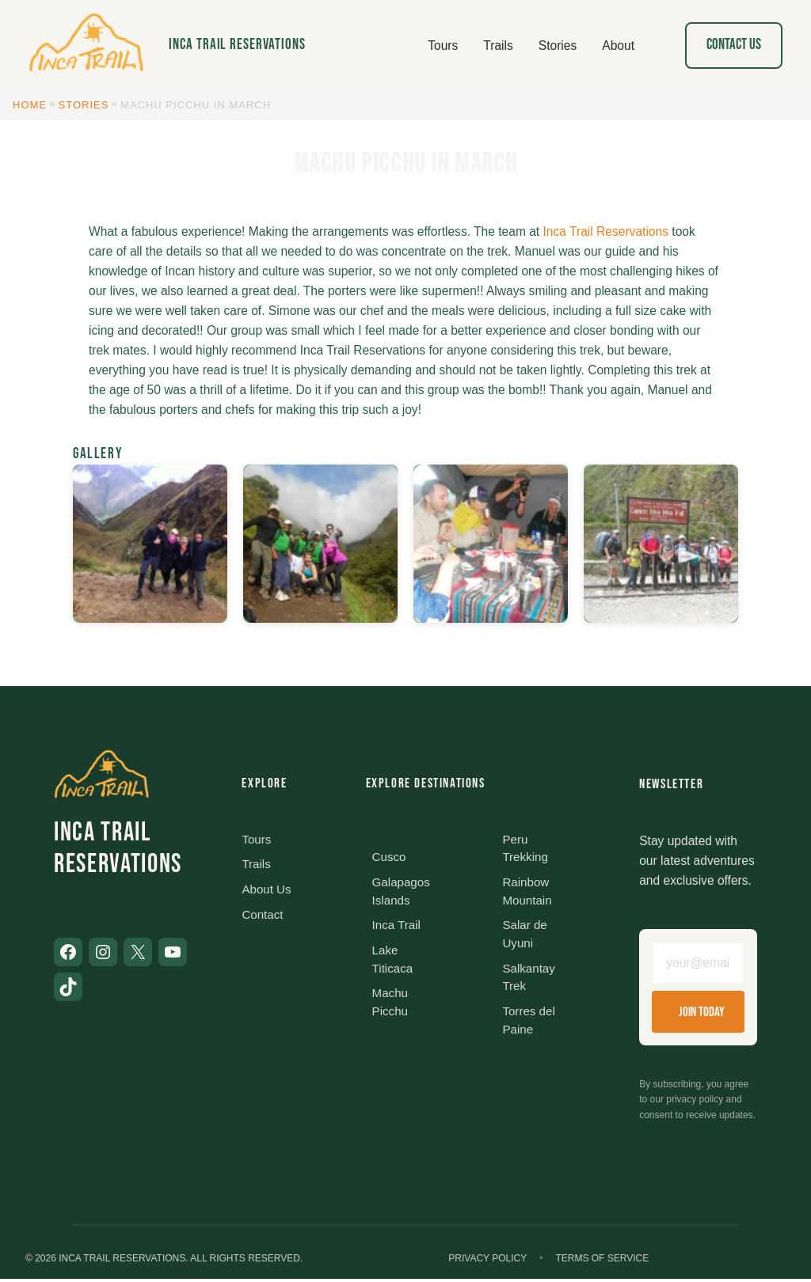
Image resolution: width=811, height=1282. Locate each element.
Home (30, 105)
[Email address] (698, 964)
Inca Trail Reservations (237, 45)
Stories (84, 105)
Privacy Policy (487, 1261)
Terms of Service (602, 1261)
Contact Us (733, 45)
